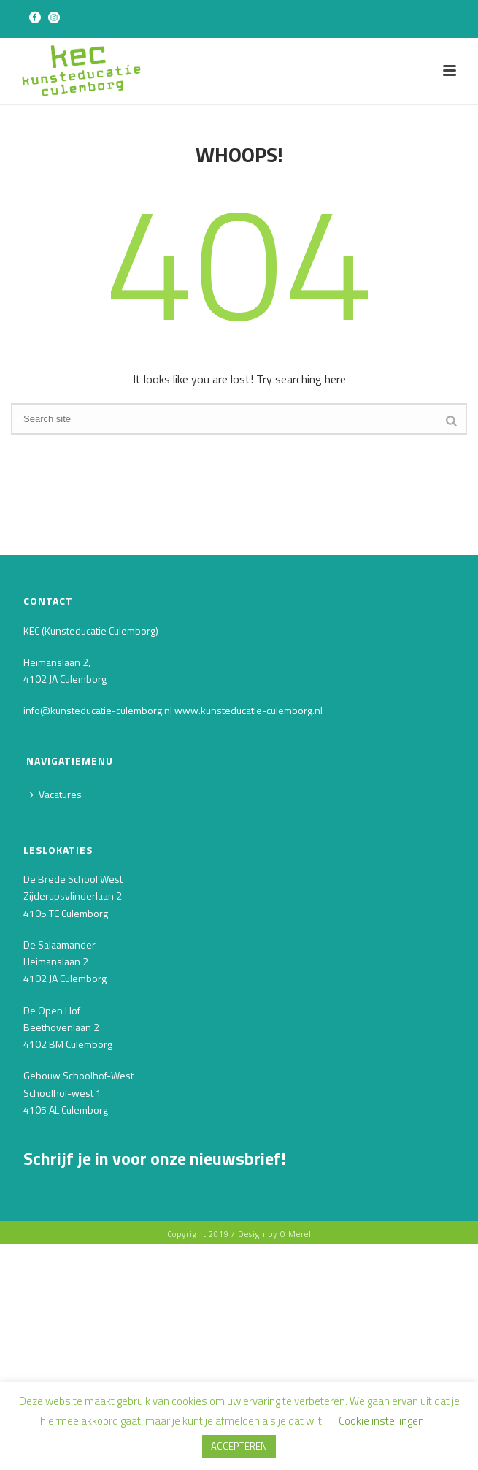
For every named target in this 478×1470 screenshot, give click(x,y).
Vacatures (56, 794)
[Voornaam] (132, 1283)
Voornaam (51, 1260)
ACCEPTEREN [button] (239, 1446)
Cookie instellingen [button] (381, 1420)
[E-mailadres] (132, 1233)
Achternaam (56, 1310)
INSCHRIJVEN (133, 1373)
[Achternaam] (132, 1333)
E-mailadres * (59, 1210)
